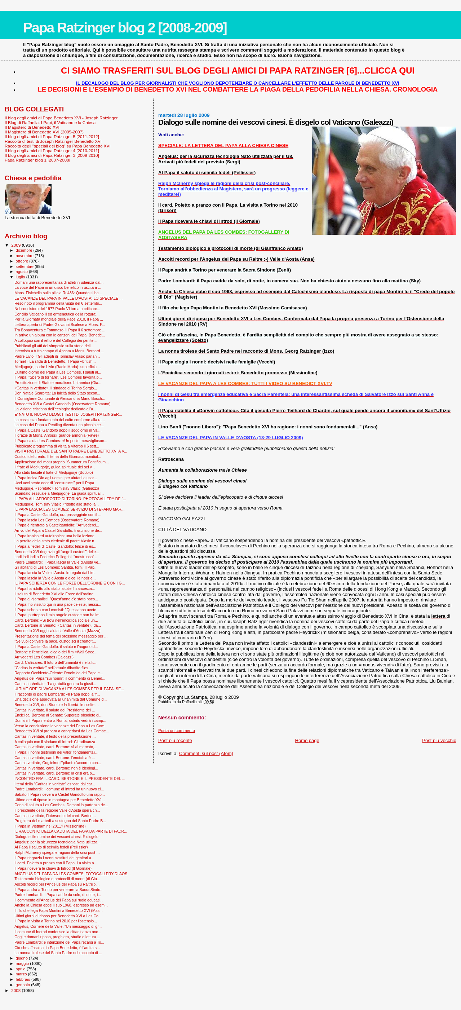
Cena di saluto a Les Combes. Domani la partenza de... (61, 805)
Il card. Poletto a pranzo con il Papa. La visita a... (55, 863)
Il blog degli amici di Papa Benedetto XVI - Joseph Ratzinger (61, 117)
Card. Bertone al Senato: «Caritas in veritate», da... (57, 625)
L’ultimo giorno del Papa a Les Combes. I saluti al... (57, 372)
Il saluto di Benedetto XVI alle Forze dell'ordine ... (56, 594)
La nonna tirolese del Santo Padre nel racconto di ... (58, 953)
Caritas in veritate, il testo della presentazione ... (55, 736)
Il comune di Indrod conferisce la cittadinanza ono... (57, 932)
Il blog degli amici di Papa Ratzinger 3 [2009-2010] (52, 155)
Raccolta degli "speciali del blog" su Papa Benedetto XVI (58, 146)
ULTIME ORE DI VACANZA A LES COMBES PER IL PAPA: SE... (69, 689)
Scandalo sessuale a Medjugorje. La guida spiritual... (59, 493)
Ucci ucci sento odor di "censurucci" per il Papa (54, 483)
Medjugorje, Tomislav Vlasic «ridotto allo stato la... (56, 504)
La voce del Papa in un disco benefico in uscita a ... (57, 287)
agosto (22, 271)
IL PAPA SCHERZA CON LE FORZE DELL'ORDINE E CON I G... (69, 583)
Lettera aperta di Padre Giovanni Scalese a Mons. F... (59, 324)
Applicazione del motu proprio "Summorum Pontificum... (61, 462)
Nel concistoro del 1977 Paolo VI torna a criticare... (57, 308)
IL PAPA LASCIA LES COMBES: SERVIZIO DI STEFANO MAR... (69, 509)
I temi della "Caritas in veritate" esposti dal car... (54, 784)
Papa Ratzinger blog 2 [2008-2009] (125, 27)
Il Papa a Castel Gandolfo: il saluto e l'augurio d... (56, 646)
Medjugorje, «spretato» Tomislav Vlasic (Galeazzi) (56, 488)
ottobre (23, 261)
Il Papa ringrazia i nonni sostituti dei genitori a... (54, 858)
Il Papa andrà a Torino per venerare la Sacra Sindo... (58, 889)
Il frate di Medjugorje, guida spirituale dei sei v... (54, 467)
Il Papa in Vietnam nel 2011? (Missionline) (49, 826)
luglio (21, 277)
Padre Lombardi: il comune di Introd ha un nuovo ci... (59, 789)
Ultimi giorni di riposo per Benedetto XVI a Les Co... (58, 916)
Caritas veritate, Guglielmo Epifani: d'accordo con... (57, 762)
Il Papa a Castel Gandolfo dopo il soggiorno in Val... (58, 430)
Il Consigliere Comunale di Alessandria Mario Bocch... (59, 398)
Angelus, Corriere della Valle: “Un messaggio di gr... (58, 926)
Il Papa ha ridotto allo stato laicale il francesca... (54, 588)
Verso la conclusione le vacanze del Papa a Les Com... (60, 726)
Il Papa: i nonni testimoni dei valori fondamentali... (56, 752)
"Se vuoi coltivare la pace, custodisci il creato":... (55, 641)
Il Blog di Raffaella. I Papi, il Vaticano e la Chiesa (50, 122)
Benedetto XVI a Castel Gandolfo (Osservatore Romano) (62, 404)
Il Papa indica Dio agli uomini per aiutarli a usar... (55, 478)
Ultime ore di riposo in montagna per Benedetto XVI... (59, 800)
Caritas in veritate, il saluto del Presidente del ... (54, 710)
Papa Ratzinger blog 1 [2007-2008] (37, 160)
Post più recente (175, 740)
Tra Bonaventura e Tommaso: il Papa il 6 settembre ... (59, 330)
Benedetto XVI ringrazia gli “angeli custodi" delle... (56, 552)
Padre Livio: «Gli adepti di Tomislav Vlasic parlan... (57, 356)
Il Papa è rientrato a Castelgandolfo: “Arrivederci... (56, 525)
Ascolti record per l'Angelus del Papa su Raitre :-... (56, 884)
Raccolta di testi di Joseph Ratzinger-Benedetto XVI (53, 141)
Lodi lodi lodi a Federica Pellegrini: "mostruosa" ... (56, 557)
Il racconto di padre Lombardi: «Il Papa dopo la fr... (57, 694)
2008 (16, 990)
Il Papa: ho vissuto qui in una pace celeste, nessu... (57, 604)
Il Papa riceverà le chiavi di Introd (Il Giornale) (53, 868)
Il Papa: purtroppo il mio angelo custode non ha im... (58, 615)
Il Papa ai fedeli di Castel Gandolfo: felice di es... (55, 546)
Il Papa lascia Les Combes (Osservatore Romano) (56, 520)
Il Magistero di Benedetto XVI (32, 127)
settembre (25, 266)
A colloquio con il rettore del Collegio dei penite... (55, 340)
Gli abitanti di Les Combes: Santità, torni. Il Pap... (55, 567)
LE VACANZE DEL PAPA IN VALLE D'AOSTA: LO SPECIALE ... (68, 298)
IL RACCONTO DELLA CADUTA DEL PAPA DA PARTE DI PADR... (70, 831)
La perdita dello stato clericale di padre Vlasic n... (55, 541)
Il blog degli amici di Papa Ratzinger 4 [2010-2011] (52, 150)
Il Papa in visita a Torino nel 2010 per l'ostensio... (55, 921)
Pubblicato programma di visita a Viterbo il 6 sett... (56, 446)
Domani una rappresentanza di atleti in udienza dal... (58, 282)
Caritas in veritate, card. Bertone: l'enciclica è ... (54, 757)
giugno (22, 958)
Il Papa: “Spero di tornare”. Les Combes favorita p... (58, 377)
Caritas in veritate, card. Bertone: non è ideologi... (56, 768)
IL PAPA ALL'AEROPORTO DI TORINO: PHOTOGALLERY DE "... (70, 499)
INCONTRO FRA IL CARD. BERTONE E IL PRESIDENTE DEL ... (69, 778)
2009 (16, 245)
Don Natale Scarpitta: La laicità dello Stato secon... (57, 393)
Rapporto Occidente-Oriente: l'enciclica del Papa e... (58, 673)
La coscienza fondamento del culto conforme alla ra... (59, 420)
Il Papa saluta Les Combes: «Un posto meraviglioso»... (60, 440)
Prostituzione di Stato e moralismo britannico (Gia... (57, 382)
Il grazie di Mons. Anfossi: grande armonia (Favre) (56, 435)
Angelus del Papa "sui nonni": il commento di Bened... (59, 678)
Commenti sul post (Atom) (206, 753)
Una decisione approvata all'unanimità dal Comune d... (60, 699)
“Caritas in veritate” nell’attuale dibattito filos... (52, 668)
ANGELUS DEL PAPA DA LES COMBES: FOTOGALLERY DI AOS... (72, 874)
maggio (23, 963)
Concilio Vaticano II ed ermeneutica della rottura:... (56, 314)
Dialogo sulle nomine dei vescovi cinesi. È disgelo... (58, 836)
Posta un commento (176, 730)
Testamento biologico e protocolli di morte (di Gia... (57, 879)
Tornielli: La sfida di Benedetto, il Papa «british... (55, 361)
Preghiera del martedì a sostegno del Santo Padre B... (60, 821)
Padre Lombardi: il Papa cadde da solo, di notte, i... (57, 894)
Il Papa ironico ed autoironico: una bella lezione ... (56, 536)
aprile (21, 969)
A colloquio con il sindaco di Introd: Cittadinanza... (56, 742)
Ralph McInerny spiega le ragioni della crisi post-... (56, 852)
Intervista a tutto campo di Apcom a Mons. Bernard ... (59, 351)
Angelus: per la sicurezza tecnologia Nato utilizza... (57, 842)
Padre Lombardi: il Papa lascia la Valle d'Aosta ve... (57, 562)
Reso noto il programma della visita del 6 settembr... (58, 303)
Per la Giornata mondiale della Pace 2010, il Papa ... (58, 319)
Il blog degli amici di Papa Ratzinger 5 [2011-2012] (52, 136)
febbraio (23, 979)
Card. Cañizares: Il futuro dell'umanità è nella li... (55, 662)
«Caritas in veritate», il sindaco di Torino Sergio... (55, 388)
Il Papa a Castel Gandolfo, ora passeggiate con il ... (57, 514)
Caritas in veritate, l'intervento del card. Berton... (55, 815)
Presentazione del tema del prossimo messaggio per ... (60, 636)
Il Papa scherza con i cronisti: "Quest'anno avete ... (57, 610)
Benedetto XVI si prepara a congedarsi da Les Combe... (61, 731)
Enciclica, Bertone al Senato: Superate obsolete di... (58, 715)
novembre (25, 255)
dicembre (25, 250)
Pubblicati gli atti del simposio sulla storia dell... (54, 346)
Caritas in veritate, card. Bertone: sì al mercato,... (55, 747)
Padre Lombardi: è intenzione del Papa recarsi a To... (59, 942)
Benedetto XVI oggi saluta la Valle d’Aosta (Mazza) (57, 631)
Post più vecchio (439, 740)
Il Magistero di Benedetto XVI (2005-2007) (44, 131)
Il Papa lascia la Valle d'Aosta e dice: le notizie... (55, 578)
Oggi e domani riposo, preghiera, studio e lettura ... (57, 937)
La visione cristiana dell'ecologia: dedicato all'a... (55, 409)
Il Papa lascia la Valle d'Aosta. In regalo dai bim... (56, 572)
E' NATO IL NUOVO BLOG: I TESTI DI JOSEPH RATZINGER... (68, 414)
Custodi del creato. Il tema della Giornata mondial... (57, 456)
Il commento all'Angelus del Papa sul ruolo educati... (58, 900)
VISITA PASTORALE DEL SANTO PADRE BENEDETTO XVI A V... (70, 451)
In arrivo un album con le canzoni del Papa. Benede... (59, 335)
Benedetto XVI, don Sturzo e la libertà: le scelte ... (56, 704)
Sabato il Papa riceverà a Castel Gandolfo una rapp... (59, 794)
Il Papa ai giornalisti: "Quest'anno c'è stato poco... (56, 599)
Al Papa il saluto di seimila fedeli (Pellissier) (51, 847)
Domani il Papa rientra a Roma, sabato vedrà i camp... (60, 720)
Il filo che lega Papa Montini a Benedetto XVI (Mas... (58, 910)
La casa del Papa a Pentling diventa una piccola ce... (59, 425)
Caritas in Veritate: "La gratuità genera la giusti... (55, 684)
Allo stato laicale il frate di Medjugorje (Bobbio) (53, 472)
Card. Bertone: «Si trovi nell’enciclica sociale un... (56, 620)
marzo (22, 974)
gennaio (23, 985)
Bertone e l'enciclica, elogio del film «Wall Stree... (55, 652)
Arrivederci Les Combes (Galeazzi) (44, 657)
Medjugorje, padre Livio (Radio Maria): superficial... (57, 367)
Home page (307, 740)
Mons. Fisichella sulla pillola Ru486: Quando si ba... (58, 293)
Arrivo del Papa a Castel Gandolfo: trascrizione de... (58, 530)
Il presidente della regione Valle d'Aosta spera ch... (57, 810)
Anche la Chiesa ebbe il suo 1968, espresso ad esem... (61, 905)
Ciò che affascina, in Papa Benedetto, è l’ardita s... (57, 947)
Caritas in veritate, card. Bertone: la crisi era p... (54, 773)
